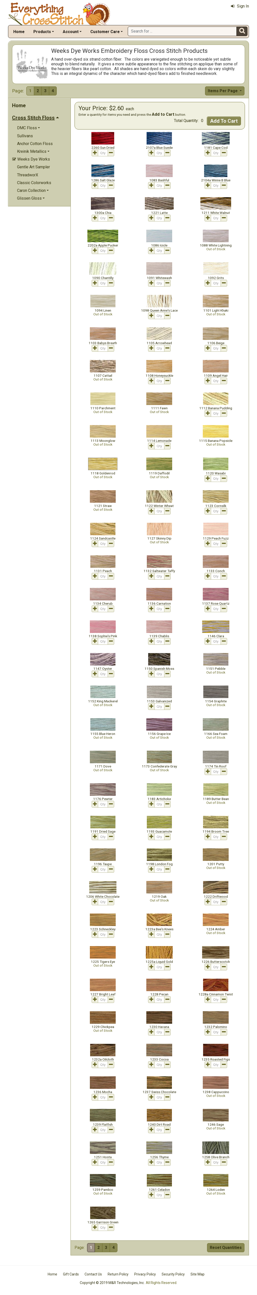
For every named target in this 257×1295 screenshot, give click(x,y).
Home (19, 31)
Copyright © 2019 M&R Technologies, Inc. (112, 1283)
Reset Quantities (226, 1247)
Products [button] (42, 31)
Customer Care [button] (105, 31)
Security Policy (173, 1274)
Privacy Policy (145, 1274)
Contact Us (93, 1274)
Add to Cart (163, 114)
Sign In (240, 6)
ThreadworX (27, 175)
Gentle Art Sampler (33, 167)
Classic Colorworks (34, 182)
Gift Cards (71, 1274)
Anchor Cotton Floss (35, 143)
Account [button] (71, 31)
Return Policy (118, 1274)
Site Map (197, 1274)
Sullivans (25, 136)
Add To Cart (224, 121)
